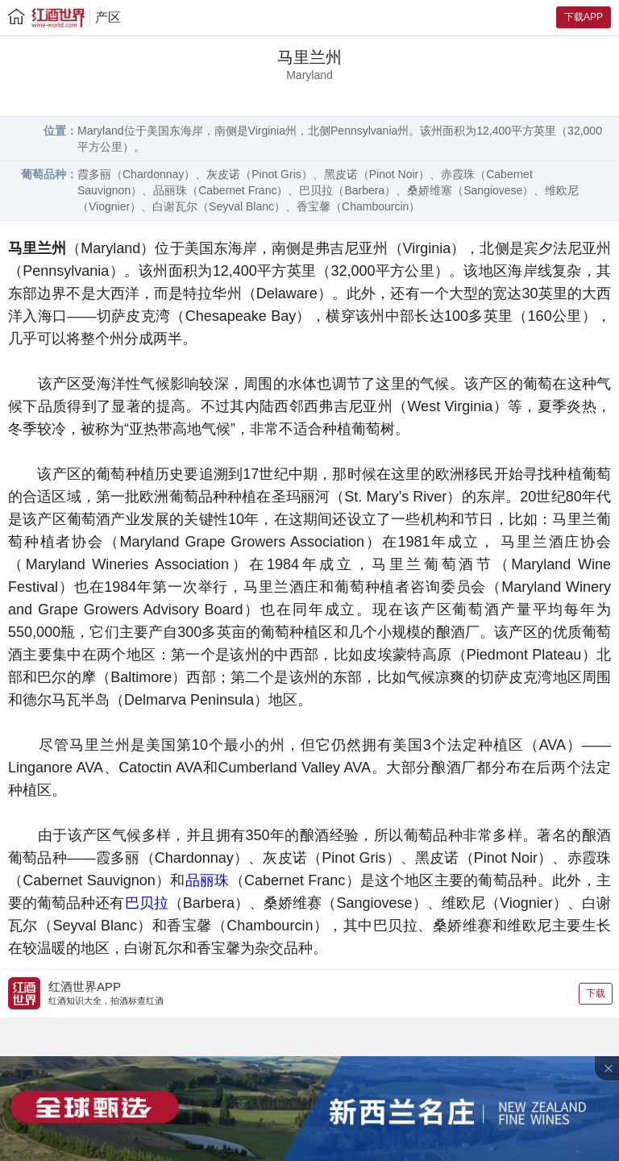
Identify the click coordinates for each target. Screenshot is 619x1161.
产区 (108, 17)
